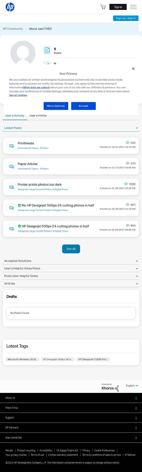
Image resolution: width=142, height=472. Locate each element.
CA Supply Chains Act (67, 450)
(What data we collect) (36, 87)
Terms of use (37, 455)
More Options (56, 105)
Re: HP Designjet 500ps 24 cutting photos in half (58, 205)
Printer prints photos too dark (40, 185)
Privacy (86, 450)
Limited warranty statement (63, 455)
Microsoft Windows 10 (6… (22, 359)
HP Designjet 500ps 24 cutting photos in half (55, 226)
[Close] (133, 69)
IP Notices (130, 455)
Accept (83, 105)
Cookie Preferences (104, 450)
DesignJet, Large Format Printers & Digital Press (43, 189)
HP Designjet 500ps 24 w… (58, 359)
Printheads (26, 143)
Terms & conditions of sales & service (101, 455)
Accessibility (46, 450)
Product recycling (26, 450)
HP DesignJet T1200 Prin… (93, 359)
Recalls (9, 450)
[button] (71, 398)
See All (71, 249)
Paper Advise (28, 164)
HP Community (13, 28)
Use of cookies (18, 95)
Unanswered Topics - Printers (33, 148)
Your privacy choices (16, 455)
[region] (71, 89)
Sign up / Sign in (126, 18)
